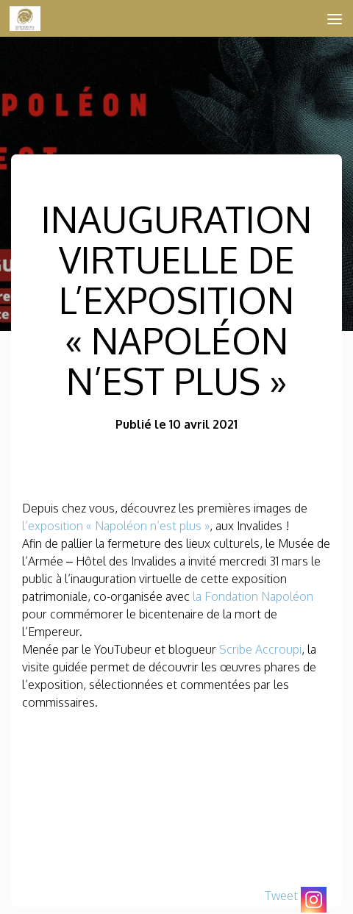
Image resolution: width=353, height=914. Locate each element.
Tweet (281, 895)
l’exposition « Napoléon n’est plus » (116, 525)
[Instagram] (314, 900)
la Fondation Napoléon (253, 596)
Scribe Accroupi (260, 649)
